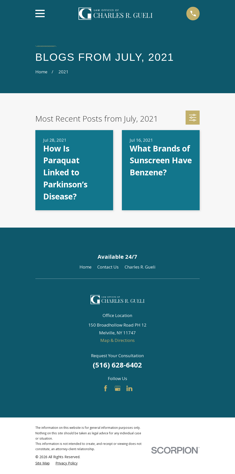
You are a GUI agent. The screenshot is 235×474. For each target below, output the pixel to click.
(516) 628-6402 (117, 365)
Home (86, 267)
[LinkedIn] (129, 388)
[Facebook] (106, 388)
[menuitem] (42, 463)
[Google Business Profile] (118, 388)
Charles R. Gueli (140, 267)
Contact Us (108, 267)
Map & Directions (117, 340)
